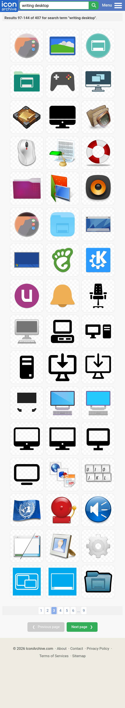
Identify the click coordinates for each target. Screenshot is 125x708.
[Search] (94, 5)
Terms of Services (54, 656)
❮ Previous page (46, 627)
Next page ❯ (82, 627)
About (62, 648)
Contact (76, 648)
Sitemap (79, 656)
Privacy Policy (98, 648)
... (78, 611)
